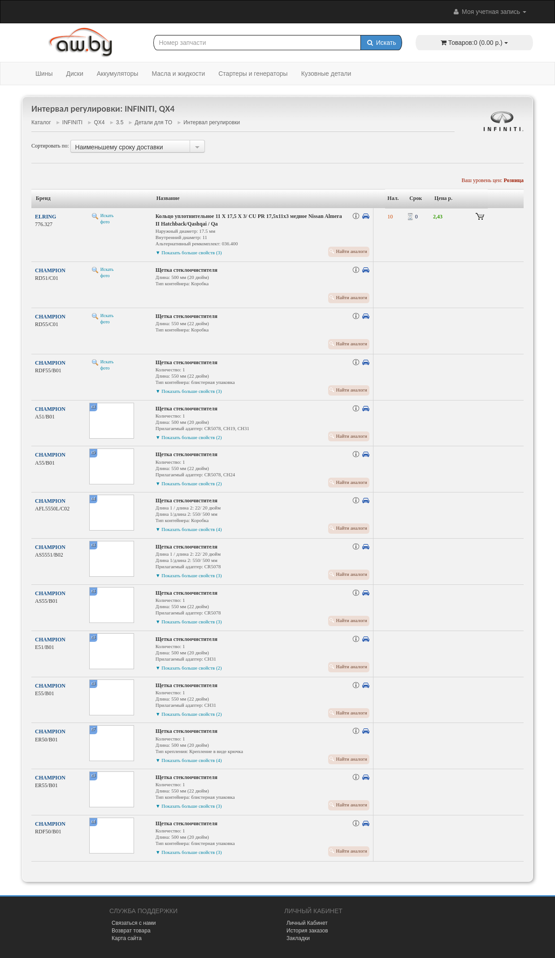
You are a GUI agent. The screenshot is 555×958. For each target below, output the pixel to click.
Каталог (41, 122)
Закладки (298, 938)
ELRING (45, 216)
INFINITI (72, 122)
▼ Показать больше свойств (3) (189, 252)
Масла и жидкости (178, 73)
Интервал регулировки (211, 122)
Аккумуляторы (118, 73)
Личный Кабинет (307, 923)
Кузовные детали (326, 73)
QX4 (99, 122)
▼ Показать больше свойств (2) (189, 437)
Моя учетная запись (489, 11)
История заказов (307, 931)
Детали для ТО (153, 122)
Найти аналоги (351, 251)
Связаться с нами (134, 923)
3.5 (120, 122)
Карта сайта (127, 938)
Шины (43, 73)
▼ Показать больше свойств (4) (189, 529)
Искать (381, 42)
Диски (74, 73)
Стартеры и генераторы (252, 73)
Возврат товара (131, 931)
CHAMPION (50, 270)
